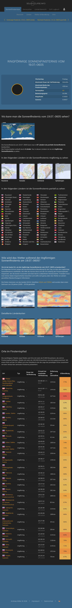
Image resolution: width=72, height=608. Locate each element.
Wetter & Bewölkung (42, 14)
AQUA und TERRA (45, 282)
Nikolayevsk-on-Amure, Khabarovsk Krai (8, 502)
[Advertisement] (36, 38)
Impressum (36, 601)
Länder (28, 14)
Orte (54, 14)
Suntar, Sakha (10, 413)
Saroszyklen (27, 9)
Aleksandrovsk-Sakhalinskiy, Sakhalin (7, 523)
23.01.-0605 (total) (19, 20)
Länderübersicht (40, 9)
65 (63, 90)
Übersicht (19, 14)
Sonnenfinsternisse (13, 9)
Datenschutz (48, 601)
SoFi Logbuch (54, 9)
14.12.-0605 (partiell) (53, 20)
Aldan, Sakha (10, 442)
